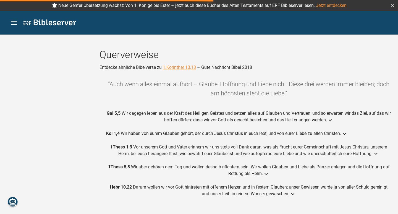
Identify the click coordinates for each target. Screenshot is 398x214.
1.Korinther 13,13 (179, 67)
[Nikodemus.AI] (13, 202)
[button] (393, 5)
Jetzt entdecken (331, 5)
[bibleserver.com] (49, 23)
